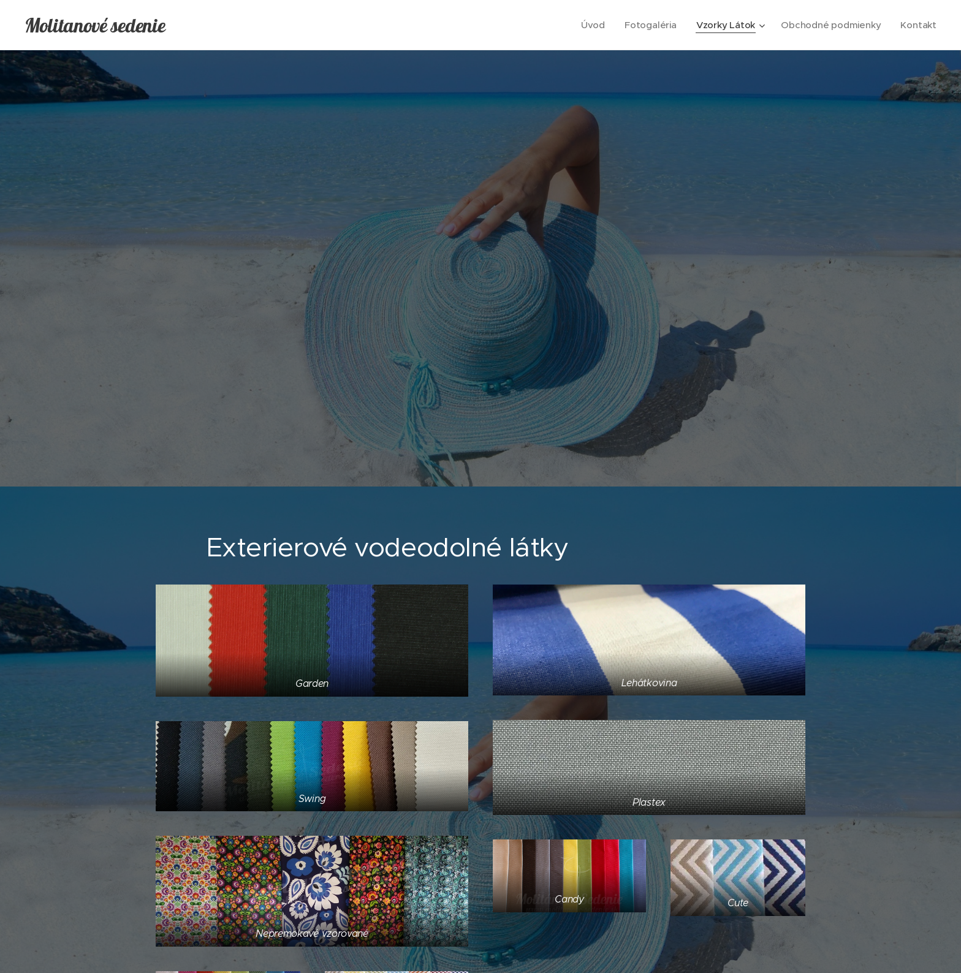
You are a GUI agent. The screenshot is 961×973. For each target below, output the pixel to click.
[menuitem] (590, 25)
